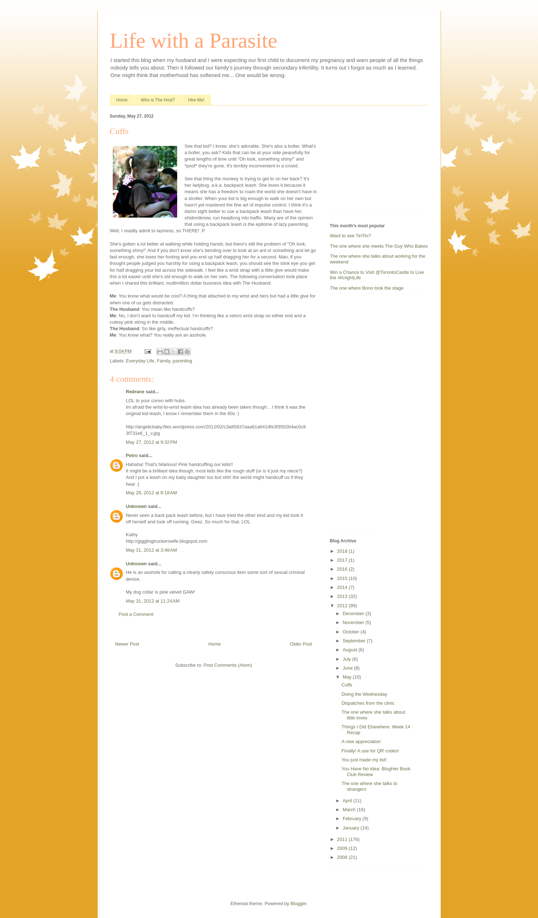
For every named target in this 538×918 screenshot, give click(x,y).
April (348, 800)
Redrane (135, 391)
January (351, 828)
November (354, 622)
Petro (132, 455)
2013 (343, 596)
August (350, 649)
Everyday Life (140, 360)
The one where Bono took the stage (367, 288)
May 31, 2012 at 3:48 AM (151, 550)
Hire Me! (196, 100)
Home (122, 100)
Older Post (301, 644)
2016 (343, 569)
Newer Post (127, 644)
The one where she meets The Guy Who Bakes (379, 246)
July (347, 659)
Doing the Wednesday (364, 694)
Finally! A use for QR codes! (370, 750)
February (353, 818)
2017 (343, 560)
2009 (343, 848)
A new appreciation (361, 741)
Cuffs (346, 685)
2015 (343, 578)
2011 (343, 839)
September (355, 640)
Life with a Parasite (193, 40)
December (354, 613)
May (348, 677)
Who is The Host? (158, 100)
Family (163, 360)
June (348, 668)
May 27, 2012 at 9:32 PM (151, 442)
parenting (182, 360)
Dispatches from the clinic (367, 703)
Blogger (298, 903)
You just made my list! (364, 759)
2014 (343, 587)
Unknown (136, 506)
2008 (343, 857)
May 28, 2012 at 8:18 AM (151, 492)
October (351, 631)
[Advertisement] (375, 161)
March (350, 809)
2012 (343, 605)
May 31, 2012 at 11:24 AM (153, 601)
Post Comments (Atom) (228, 665)
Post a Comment (136, 614)
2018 (343, 551)
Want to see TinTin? (350, 235)
